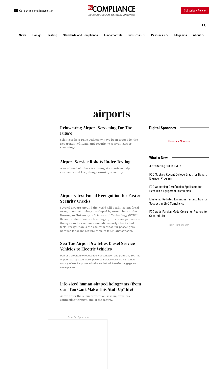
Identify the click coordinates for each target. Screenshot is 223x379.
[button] (204, 25)
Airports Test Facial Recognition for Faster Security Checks (100, 198)
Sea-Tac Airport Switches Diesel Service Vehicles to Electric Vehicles (97, 246)
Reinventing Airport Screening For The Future (96, 130)
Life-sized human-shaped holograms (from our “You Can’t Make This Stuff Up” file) (100, 286)
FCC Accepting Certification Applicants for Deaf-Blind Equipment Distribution (175, 184)
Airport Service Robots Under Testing (95, 162)
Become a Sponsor (179, 141)
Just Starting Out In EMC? (165, 161)
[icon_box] (33, 11)
